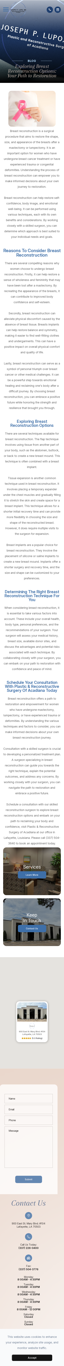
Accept (32, 1357)
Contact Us (32, 928)
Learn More (32, 874)
